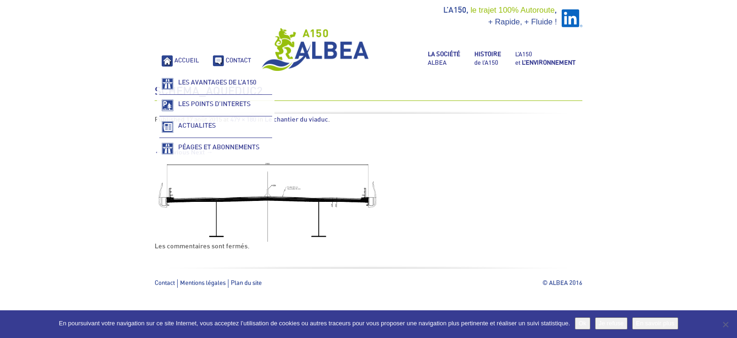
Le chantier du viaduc (296, 119)
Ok (583, 323)
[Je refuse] (725, 324)
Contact (165, 283)
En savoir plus (655, 323)
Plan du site (246, 283)
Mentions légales (203, 283)
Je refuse (611, 323)
